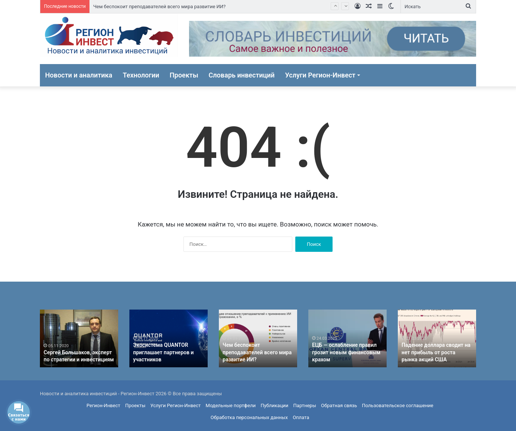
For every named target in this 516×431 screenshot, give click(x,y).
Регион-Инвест (103, 405)
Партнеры (304, 405)
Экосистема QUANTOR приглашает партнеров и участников (163, 352)
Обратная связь (339, 405)
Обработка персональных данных (249, 417)
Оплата (301, 417)
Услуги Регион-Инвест (320, 75)
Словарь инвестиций (242, 75)
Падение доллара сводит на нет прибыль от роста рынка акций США (436, 352)
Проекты (184, 75)
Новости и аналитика (78, 75)
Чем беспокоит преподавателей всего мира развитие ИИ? (159, 6)
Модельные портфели (231, 405)
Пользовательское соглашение (397, 405)
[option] (79, 338)
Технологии (141, 75)
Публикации (274, 405)
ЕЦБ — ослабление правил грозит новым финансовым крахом (346, 352)
